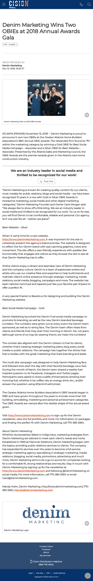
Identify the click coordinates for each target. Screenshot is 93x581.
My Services (46, 555)
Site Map (39, 573)
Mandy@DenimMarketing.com (33, 490)
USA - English (10, 44)
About (46, 552)
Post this (46, 181)
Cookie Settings (59, 573)
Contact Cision (46, 546)
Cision (50, 577)
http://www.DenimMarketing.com (23, 239)
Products (46, 549)
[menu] (4, 4)
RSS (48, 573)
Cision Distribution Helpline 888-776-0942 (46, 563)
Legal (30, 573)
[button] (81, 4)
